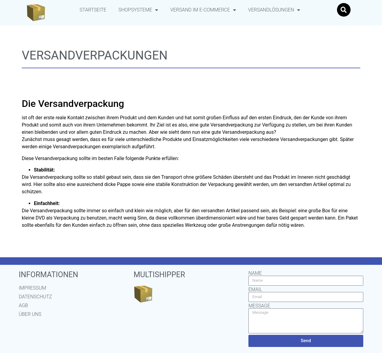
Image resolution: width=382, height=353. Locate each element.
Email (255, 289)
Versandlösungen (274, 10)
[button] (344, 10)
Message (259, 305)
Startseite (92, 10)
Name (255, 273)
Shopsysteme (138, 10)
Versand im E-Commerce (203, 10)
